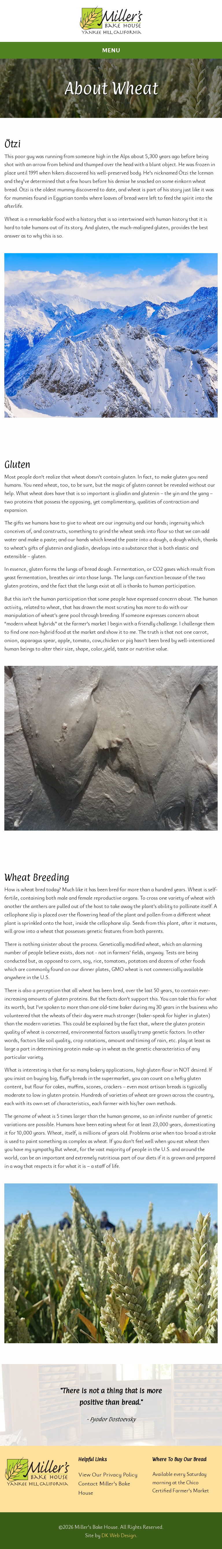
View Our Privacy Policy (108, 1474)
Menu (111, 50)
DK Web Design (118, 1535)
